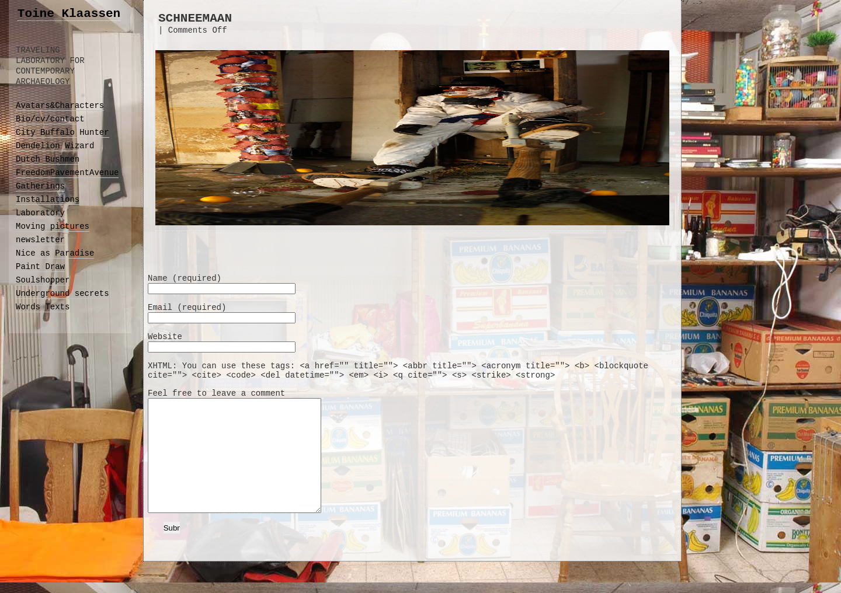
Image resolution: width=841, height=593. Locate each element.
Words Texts (42, 307)
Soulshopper (42, 280)
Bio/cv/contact (50, 119)
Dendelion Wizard (55, 146)
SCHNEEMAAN (195, 18)
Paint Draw (40, 266)
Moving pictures (52, 226)
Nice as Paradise (55, 253)
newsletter (40, 240)
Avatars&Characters (60, 105)
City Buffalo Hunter (62, 132)
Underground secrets (62, 293)
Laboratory (40, 213)
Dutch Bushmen (47, 159)
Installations (47, 199)
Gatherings (40, 186)
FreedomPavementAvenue (67, 172)
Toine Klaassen (69, 13)
